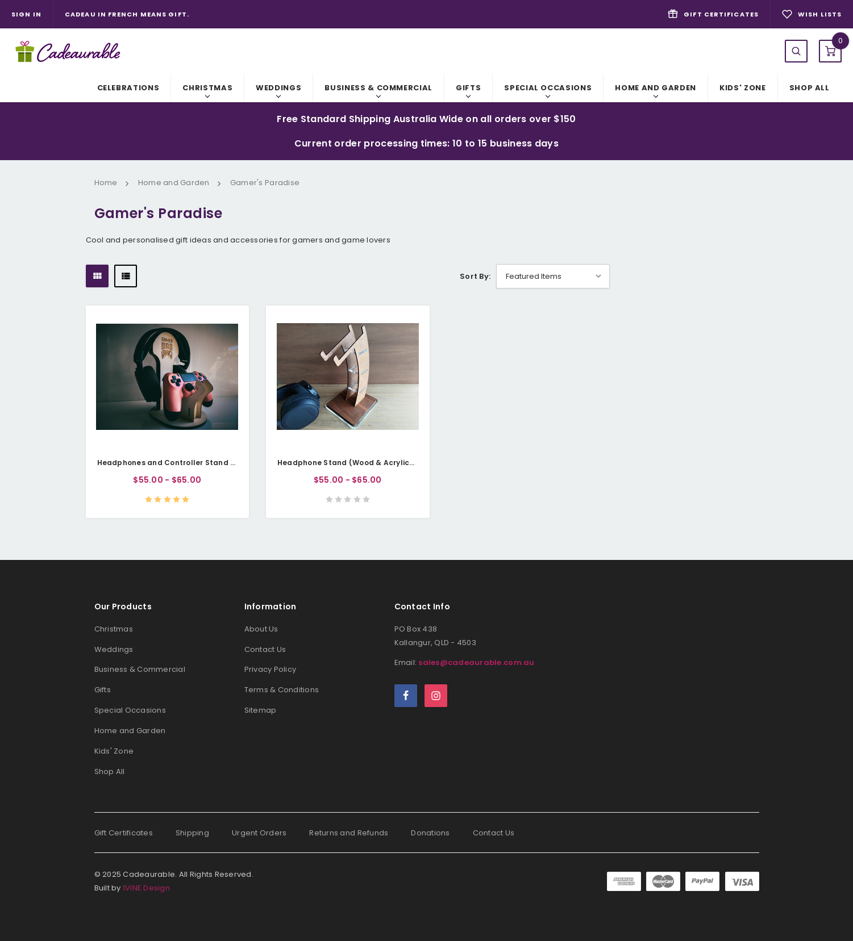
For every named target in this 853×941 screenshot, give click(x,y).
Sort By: (475, 276)
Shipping (192, 832)
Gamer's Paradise (264, 182)
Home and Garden (655, 87)
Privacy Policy (270, 669)
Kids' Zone (742, 87)
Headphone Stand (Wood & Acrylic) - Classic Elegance (381, 462)
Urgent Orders (259, 832)
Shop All (809, 87)
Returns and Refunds (348, 832)
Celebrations (128, 87)
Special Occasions (548, 87)
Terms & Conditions (281, 689)
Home (106, 182)
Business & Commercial (378, 87)
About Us (261, 629)
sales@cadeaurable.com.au (476, 662)
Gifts (468, 87)
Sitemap (260, 710)
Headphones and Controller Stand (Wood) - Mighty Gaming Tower (223, 462)
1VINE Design (146, 888)
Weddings (278, 87)
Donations (430, 832)
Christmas (207, 87)
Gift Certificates (123, 832)
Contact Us (265, 649)
